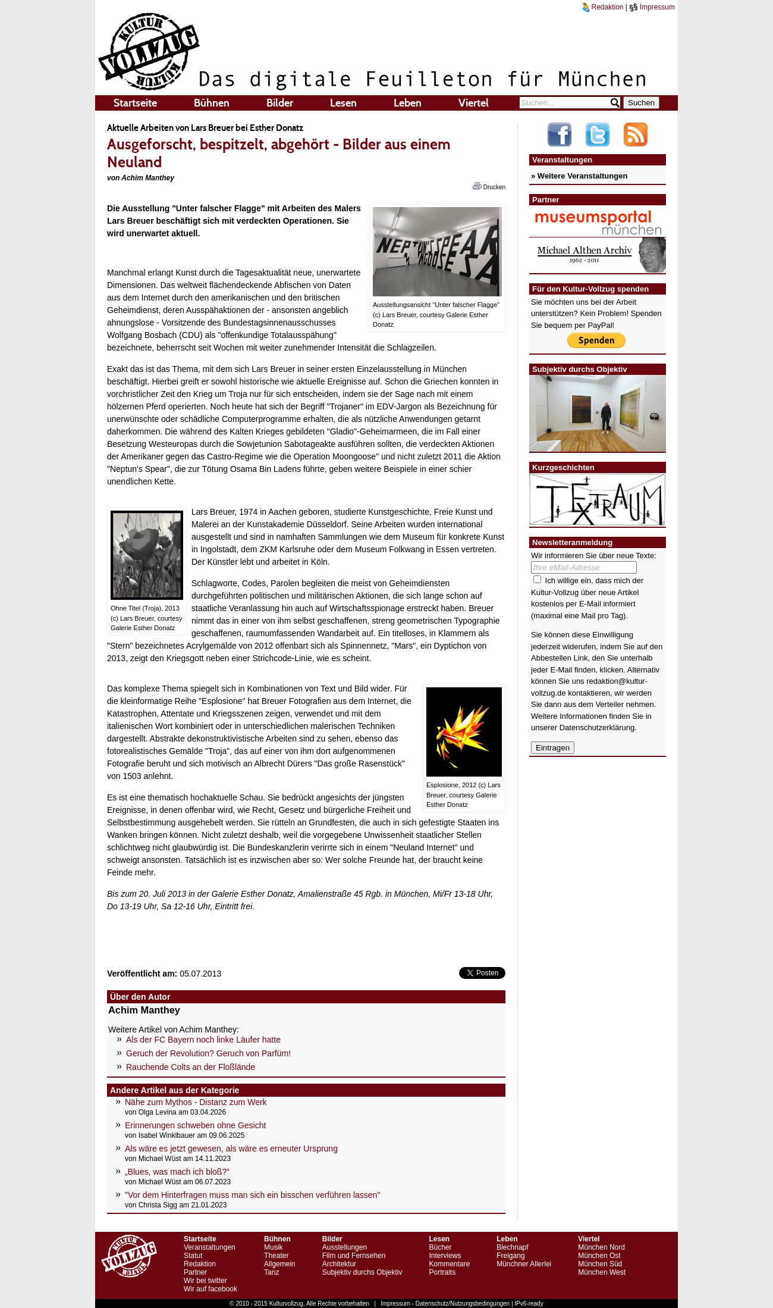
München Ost (599, 1255)
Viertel (473, 102)
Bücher (440, 1247)
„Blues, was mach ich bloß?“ (177, 1171)
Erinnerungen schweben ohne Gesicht (195, 1125)
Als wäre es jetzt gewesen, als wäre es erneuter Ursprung (231, 1148)
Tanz (271, 1272)
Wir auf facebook (210, 1289)
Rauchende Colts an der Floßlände (190, 1067)
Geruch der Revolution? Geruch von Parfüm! (208, 1053)
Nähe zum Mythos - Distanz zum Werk (196, 1102)
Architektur (339, 1264)
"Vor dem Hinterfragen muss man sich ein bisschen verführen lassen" (252, 1195)
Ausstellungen (344, 1247)
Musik (273, 1247)
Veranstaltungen (209, 1247)
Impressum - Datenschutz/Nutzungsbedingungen (445, 1303)
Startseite (135, 102)
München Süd (600, 1264)
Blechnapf (512, 1247)
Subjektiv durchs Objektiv (362, 1272)
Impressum (652, 7)
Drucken (489, 186)
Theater (276, 1255)
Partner (195, 1272)
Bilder (279, 102)
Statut (193, 1255)
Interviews (445, 1255)
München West (602, 1272)
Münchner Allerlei (524, 1264)
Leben (408, 102)
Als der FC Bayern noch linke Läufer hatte (203, 1039)
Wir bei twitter (205, 1280)
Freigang (510, 1255)
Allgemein (280, 1264)
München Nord (601, 1247)
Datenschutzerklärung (597, 727)
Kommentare (449, 1264)
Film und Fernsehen (354, 1255)
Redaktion (603, 7)
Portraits (442, 1272)
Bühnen (212, 102)
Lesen (343, 102)
